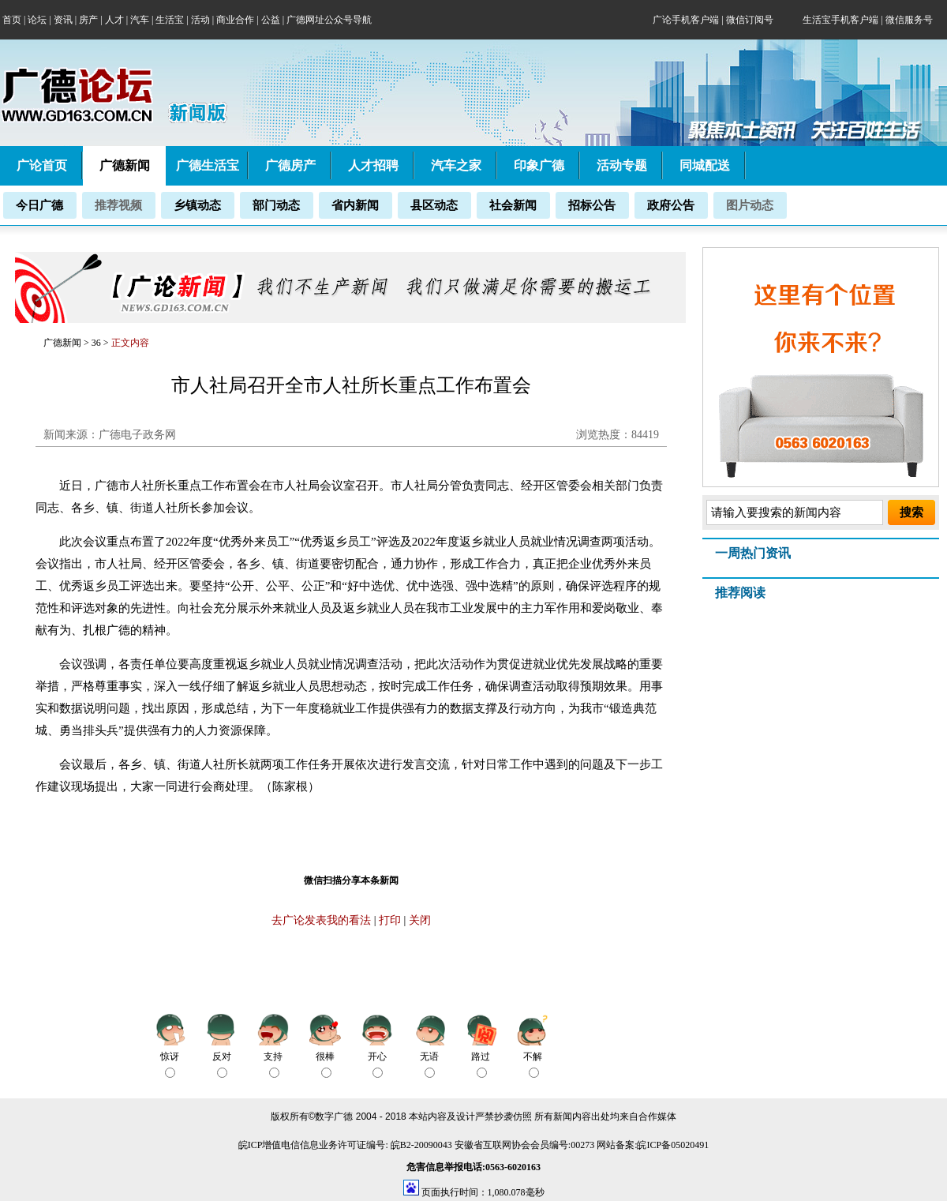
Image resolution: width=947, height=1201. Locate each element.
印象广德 (539, 165)
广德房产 (290, 165)
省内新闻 (355, 205)
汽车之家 (456, 165)
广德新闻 (62, 342)
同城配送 (704, 165)
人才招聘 (373, 165)
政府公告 (670, 205)
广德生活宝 (207, 165)
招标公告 (592, 205)
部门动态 (276, 205)
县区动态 (434, 205)
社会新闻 (513, 205)
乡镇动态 (197, 205)
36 (97, 342)
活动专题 (622, 165)
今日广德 (39, 205)
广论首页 (42, 165)
